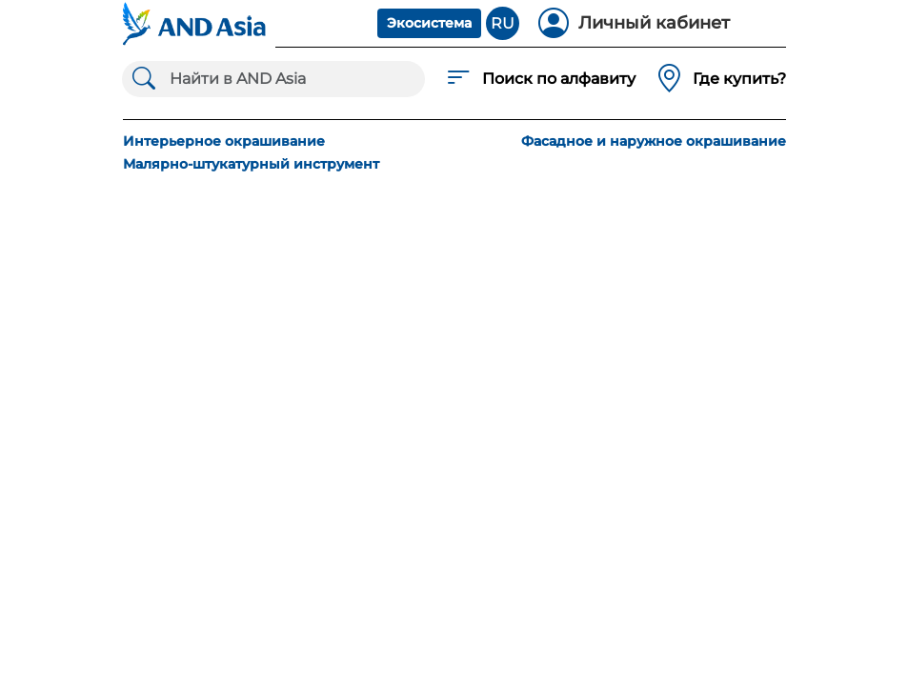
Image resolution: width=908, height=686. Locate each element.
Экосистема (429, 22)
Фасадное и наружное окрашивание (653, 141)
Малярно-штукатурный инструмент (251, 163)
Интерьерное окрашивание (224, 141)
